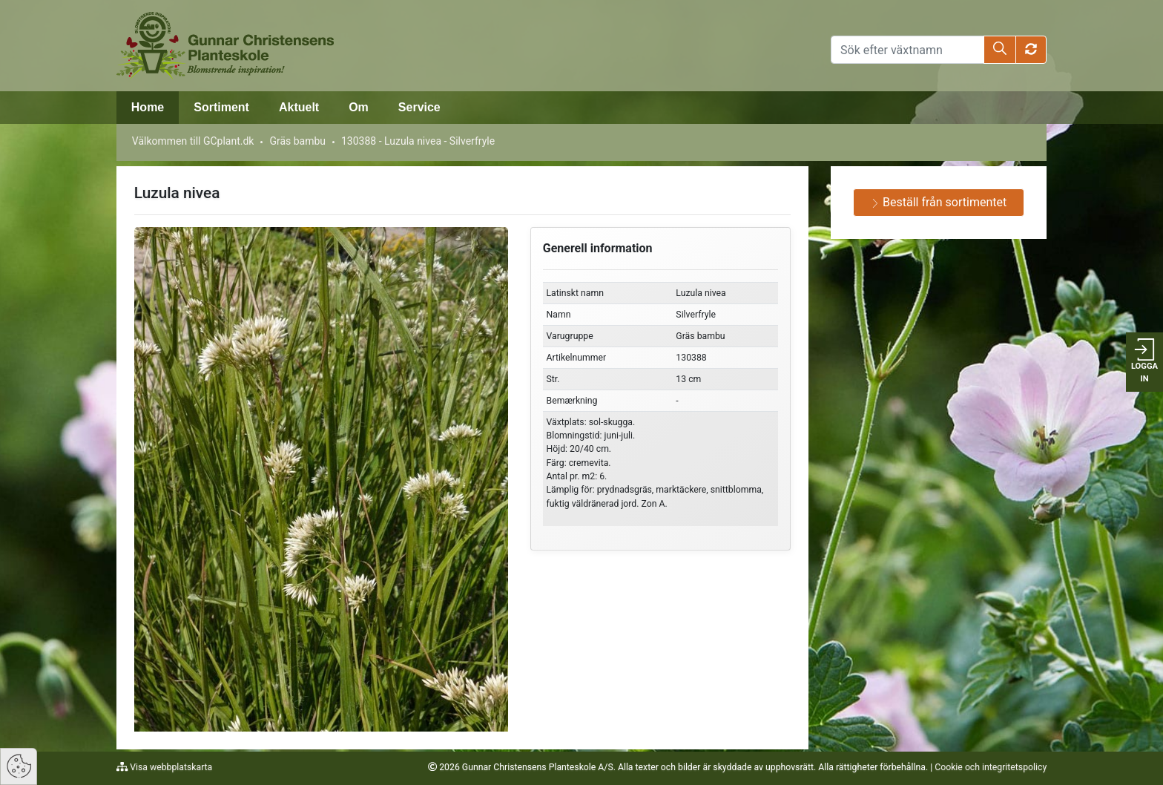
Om (359, 107)
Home (147, 107)
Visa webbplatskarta (170, 767)
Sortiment (221, 107)
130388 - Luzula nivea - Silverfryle (418, 141)
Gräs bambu (297, 141)
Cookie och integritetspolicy (991, 767)
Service (419, 107)
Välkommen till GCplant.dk (193, 141)
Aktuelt (299, 107)
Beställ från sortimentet (938, 202)
